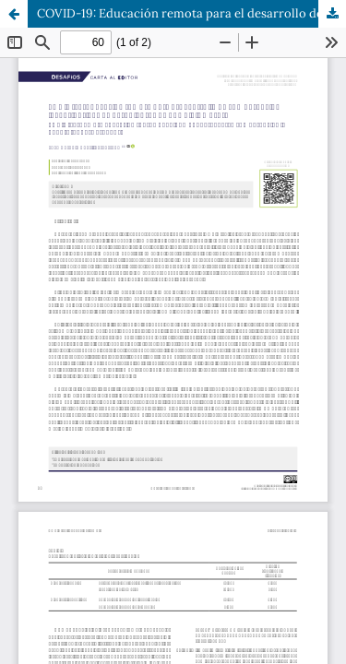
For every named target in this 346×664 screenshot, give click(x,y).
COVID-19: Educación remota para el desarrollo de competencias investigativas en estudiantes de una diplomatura (191, 13)
